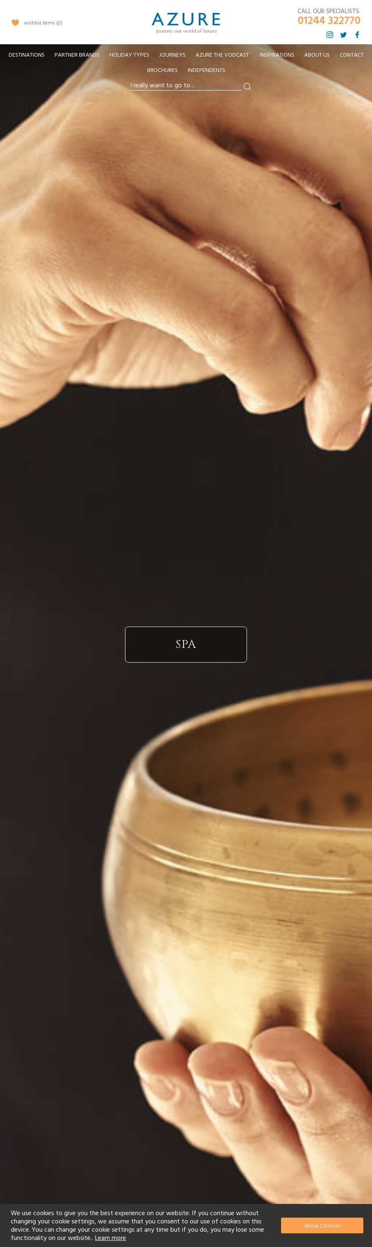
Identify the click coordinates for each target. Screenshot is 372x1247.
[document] (187, 1225)
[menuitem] (26, 55)
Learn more (110, 1237)
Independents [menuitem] (206, 70)
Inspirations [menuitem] (277, 55)
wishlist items (43, 22)
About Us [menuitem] (317, 55)
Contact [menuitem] (352, 55)
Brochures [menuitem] (162, 70)
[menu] (186, 65)
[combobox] (186, 86)
